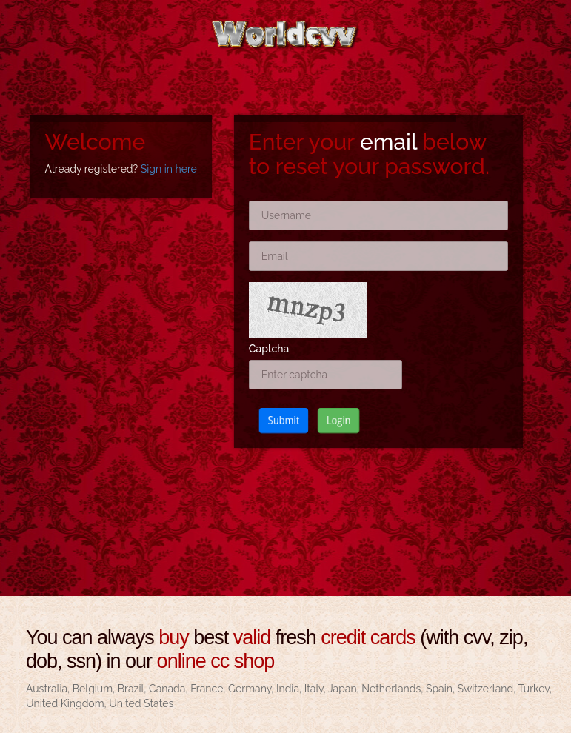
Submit (275, 420)
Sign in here (169, 169)
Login (334, 420)
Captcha (269, 349)
